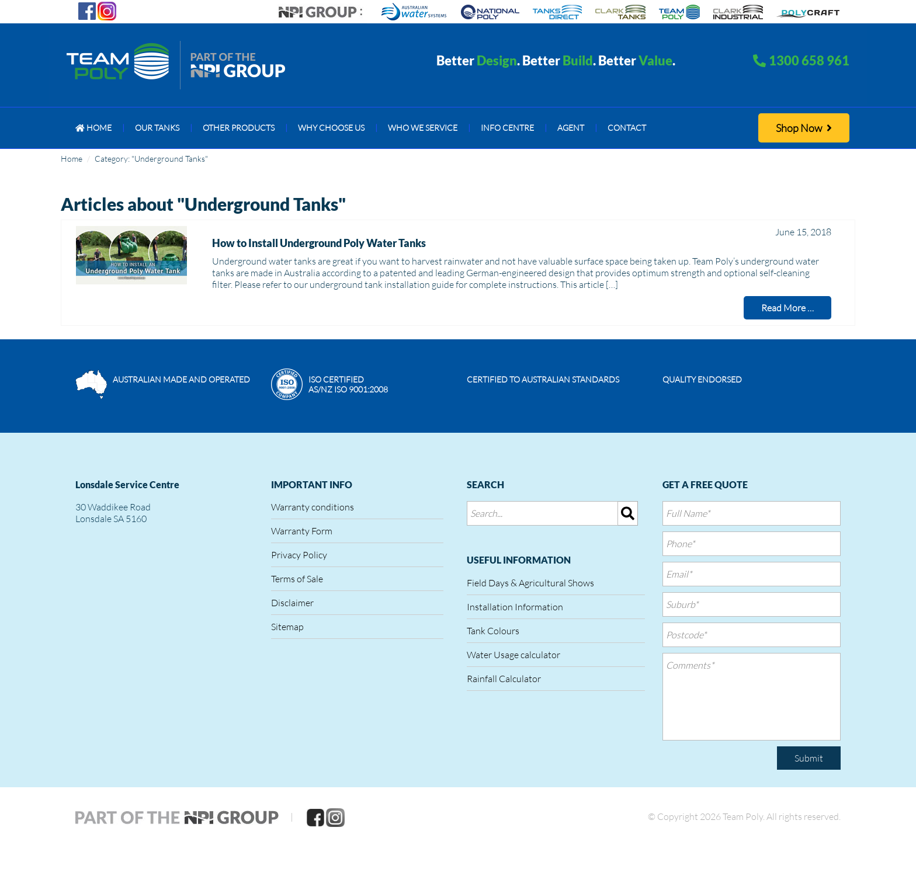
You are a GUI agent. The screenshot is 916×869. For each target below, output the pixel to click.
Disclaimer (292, 603)
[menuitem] (93, 127)
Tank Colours (493, 631)
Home (71, 159)
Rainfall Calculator (504, 678)
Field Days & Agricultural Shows (530, 583)
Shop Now (804, 127)
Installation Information (515, 607)
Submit (808, 758)
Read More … (787, 308)
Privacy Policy (299, 555)
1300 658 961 (809, 60)
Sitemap (287, 626)
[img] (628, 513)
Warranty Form (301, 531)
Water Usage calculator (513, 655)
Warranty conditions (312, 507)
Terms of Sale (297, 579)
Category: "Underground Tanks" (151, 159)
